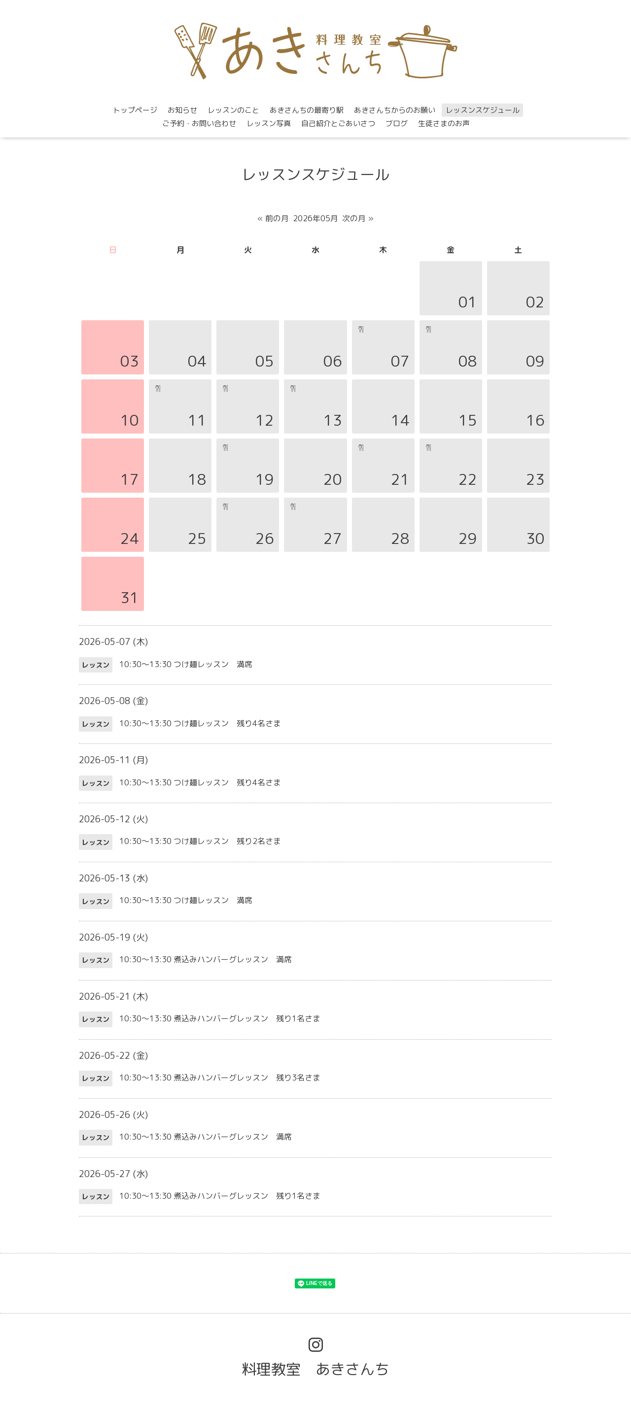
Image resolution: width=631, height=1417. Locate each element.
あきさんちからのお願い (394, 110)
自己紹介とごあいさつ (338, 123)
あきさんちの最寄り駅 (307, 110)
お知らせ (182, 110)
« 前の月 (273, 218)
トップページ (135, 110)
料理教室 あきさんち (315, 1369)
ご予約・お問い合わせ (199, 123)
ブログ (397, 123)
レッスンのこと (233, 110)
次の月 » (358, 218)
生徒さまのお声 (444, 123)
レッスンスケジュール (483, 110)
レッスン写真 (268, 123)
